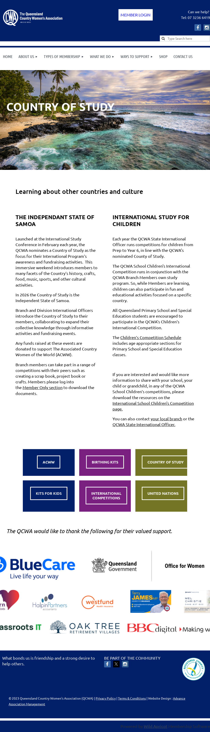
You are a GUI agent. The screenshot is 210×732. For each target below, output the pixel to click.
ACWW (49, 462)
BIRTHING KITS (105, 462)
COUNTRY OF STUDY (165, 462)
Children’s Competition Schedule (150, 337)
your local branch (166, 418)
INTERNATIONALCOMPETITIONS (106, 495)
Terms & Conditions (132, 698)
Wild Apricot (155, 726)
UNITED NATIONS (162, 493)
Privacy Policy (106, 698)
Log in (135, 15)
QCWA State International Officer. (144, 424)
